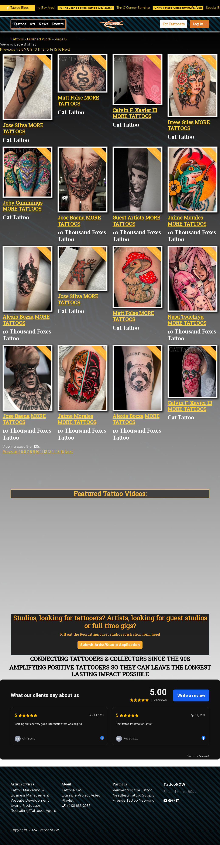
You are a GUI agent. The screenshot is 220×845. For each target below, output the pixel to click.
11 (39, 49)
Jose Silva (15, 125)
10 (35, 49)
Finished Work (39, 39)
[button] (173, 24)
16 (59, 49)
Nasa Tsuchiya (185, 316)
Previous (7, 49)
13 (47, 49)
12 (43, 49)
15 (55, 49)
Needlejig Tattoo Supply (133, 795)
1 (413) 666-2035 (76, 805)
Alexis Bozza (18, 316)
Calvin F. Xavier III (135, 110)
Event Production (26, 806)
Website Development (30, 800)
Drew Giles (180, 122)
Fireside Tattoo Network (133, 800)
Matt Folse (71, 97)
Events (57, 24)
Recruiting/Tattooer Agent (33, 811)
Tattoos (20, 24)
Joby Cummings (22, 202)
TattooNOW (72, 790)
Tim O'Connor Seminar (139, 8)
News (43, 24)
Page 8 (61, 39)
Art (32, 24)
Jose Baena (71, 217)
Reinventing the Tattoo (132, 790)
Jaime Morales (185, 217)
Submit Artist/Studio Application (110, 645)
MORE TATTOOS (23, 128)
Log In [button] (198, 24)
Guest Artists (128, 217)
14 (51, 49)
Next (66, 49)
